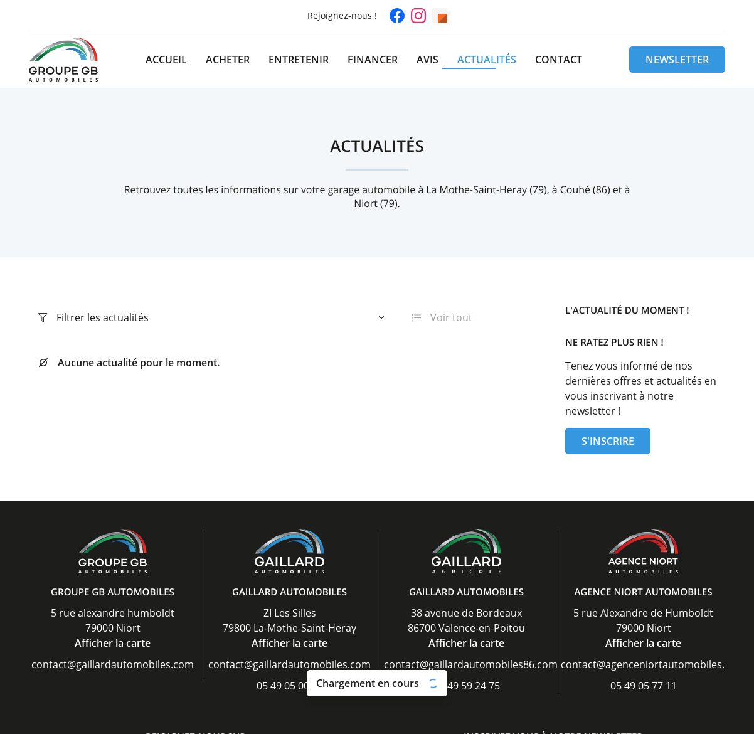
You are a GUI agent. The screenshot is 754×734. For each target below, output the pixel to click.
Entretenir (298, 59)
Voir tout (442, 317)
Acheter (228, 59)
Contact (558, 59)
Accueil (166, 59)
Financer (373, 59)
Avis (427, 59)
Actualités (486, 59)
